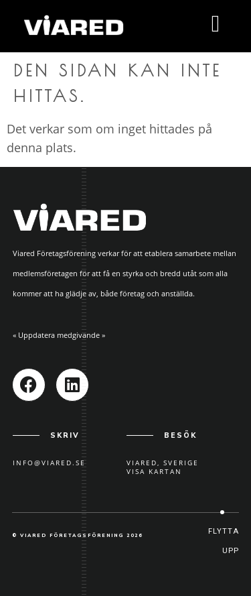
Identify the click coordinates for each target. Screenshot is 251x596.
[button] (222, 541)
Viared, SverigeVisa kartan (163, 467)
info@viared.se (49, 462)
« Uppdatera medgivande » (59, 335)
